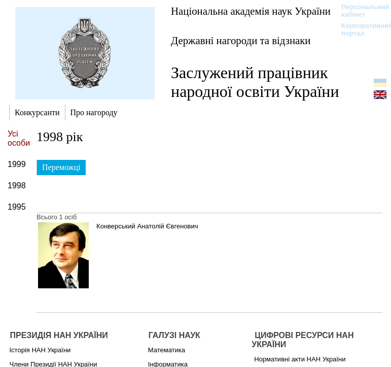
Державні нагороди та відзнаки (241, 40)
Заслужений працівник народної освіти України (255, 82)
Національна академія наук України (251, 11)
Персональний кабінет (360, 10)
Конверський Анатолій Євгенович (147, 226)
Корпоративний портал (360, 29)
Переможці (61, 167)
